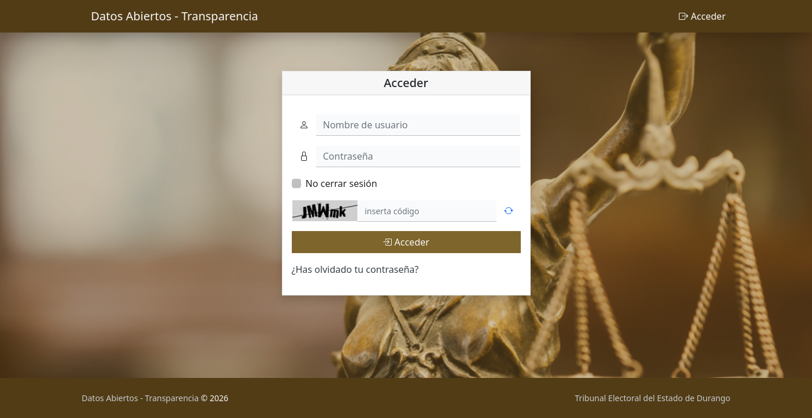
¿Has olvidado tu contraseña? (355, 269)
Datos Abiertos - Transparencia (175, 16)
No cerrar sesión (341, 183)
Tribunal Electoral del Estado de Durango (653, 397)
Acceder (702, 16)
